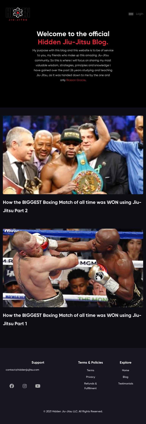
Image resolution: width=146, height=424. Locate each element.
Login (139, 13)
